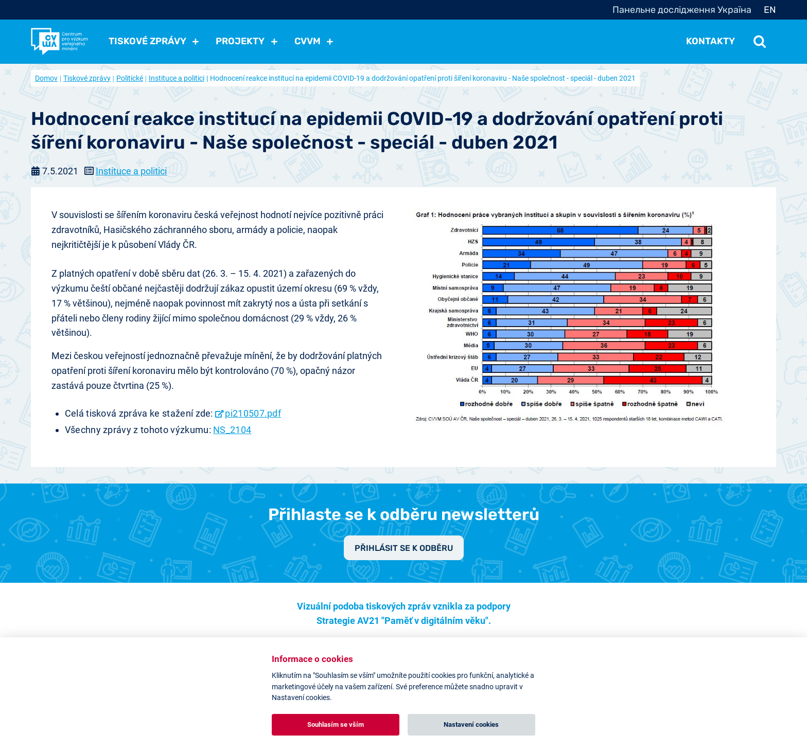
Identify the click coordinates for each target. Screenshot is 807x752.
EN (770, 9)
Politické (129, 78)
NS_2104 (232, 429)
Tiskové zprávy (87, 78)
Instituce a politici (176, 78)
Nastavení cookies (471, 724)
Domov (46, 78)
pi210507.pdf (253, 413)
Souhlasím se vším (335, 724)
